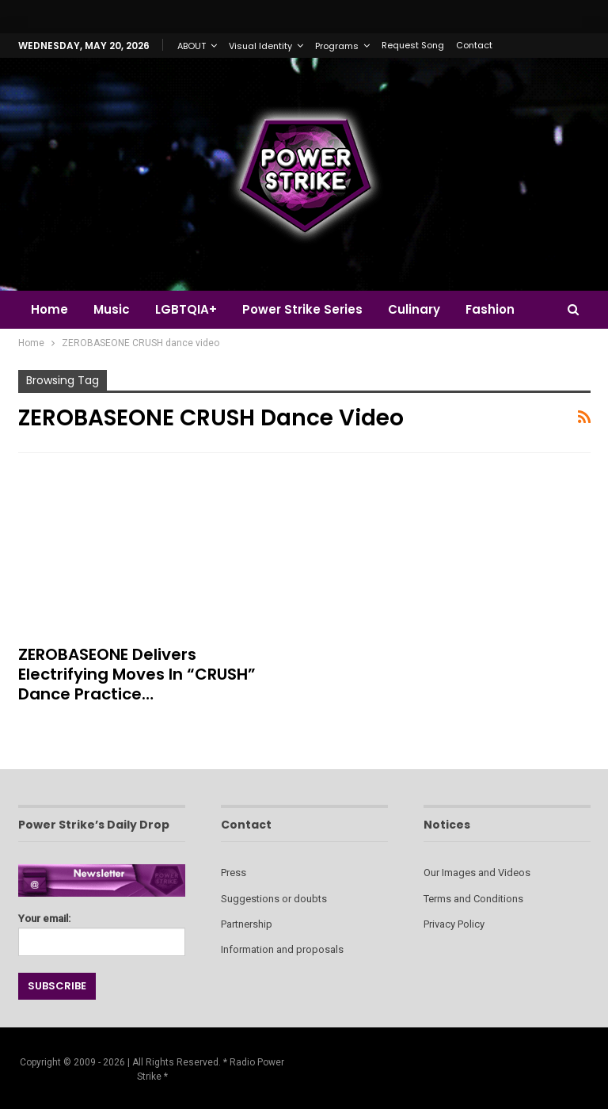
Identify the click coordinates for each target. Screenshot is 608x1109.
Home (49, 309)
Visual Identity (260, 46)
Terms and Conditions (473, 899)
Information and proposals (282, 949)
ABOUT (191, 46)
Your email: (101, 930)
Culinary (423, 309)
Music (114, 309)
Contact (474, 45)
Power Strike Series (309, 309)
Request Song (413, 45)
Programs (337, 46)
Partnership (246, 924)
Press (233, 872)
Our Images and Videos (477, 872)
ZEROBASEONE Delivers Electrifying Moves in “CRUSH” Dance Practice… (137, 674)
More (492, 309)
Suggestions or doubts (274, 899)
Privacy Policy (454, 924)
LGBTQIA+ (191, 309)
